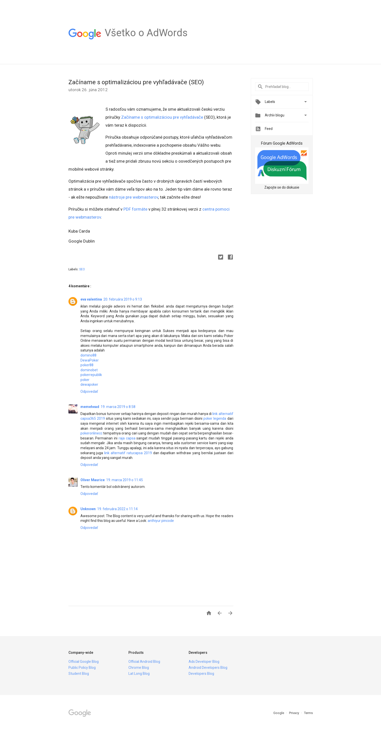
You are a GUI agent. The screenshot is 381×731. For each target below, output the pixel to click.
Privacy (294, 713)
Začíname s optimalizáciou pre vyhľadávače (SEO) (136, 82)
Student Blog (78, 674)
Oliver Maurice (92, 480)
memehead (89, 407)
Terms (308, 713)
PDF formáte (135, 209)
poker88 (86, 365)
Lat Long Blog (139, 674)
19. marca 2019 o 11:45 (124, 480)
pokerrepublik (91, 375)
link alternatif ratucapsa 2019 (128, 453)
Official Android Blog (144, 662)
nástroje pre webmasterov (133, 197)
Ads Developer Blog (204, 662)
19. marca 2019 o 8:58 (118, 407)
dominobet (89, 370)
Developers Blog (201, 674)
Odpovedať (89, 391)
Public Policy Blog (82, 668)
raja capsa (127, 438)
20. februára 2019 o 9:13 (122, 299)
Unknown (88, 509)
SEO (82, 269)
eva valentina (91, 299)
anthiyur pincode (161, 521)
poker (84, 380)
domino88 (88, 355)
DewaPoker (89, 360)
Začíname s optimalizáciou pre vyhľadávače (162, 117)
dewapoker (89, 384)
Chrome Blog (138, 668)
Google (279, 713)
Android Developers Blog (208, 668)
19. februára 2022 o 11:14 (117, 509)
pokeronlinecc (91, 433)
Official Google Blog (83, 662)
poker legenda (214, 418)
